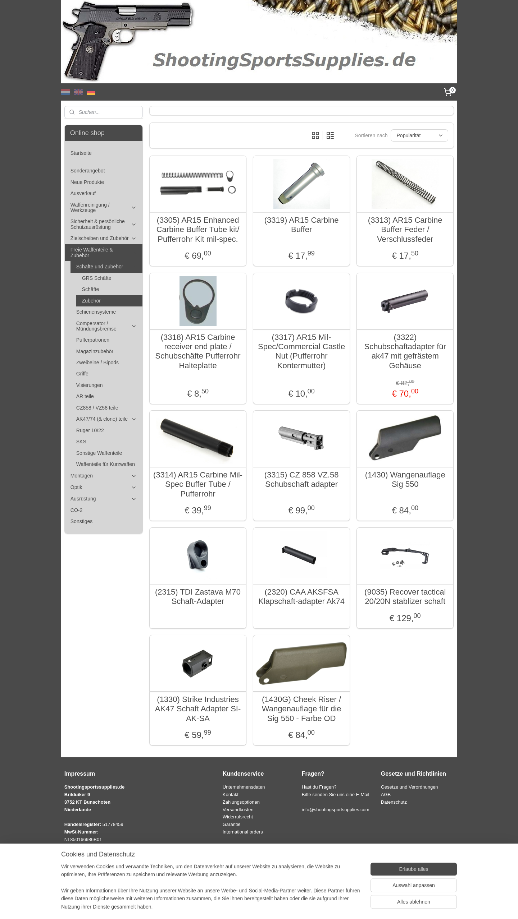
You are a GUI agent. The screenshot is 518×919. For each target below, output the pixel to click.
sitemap (240, 906)
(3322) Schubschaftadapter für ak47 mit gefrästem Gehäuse (405, 351)
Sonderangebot (88, 171)
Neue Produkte (87, 182)
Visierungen (89, 385)
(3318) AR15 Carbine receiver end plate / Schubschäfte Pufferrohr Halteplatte (197, 351)
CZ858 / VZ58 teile (97, 408)
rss (252, 906)
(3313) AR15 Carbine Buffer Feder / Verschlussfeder (405, 230)
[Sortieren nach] (419, 135)
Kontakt (230, 794)
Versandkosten (238, 809)
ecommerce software (276, 906)
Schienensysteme (96, 312)
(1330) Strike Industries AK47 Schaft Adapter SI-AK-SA (198, 709)
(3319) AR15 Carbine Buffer (301, 225)
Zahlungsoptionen (241, 802)
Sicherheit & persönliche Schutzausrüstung (104, 224)
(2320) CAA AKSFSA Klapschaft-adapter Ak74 (301, 596)
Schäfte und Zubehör (106, 267)
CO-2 (76, 510)
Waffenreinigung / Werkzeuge (104, 207)
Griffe (82, 374)
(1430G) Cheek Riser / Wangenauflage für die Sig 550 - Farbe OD (301, 709)
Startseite (81, 153)
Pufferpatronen (92, 340)
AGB (386, 794)
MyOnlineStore (333, 906)
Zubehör (91, 301)
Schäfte (90, 289)
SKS (81, 441)
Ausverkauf (83, 193)
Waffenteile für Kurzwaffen (105, 464)
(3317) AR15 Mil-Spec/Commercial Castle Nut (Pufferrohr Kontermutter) (301, 351)
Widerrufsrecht (238, 816)
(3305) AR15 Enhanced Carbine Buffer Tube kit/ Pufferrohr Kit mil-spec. (197, 230)
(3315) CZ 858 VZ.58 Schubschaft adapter (301, 479)
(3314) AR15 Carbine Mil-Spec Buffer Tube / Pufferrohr (197, 484)
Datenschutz (394, 802)
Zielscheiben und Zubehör (104, 238)
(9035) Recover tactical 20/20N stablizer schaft (405, 596)
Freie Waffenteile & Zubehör (104, 252)
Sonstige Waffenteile (99, 453)
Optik (104, 487)
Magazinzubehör (95, 351)
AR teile (85, 396)
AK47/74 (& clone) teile (106, 419)
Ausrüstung (104, 499)
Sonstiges (81, 521)
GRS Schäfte (97, 278)
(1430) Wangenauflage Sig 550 (405, 479)
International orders (243, 832)
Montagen (104, 476)
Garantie (232, 824)
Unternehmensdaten (244, 787)
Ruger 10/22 (90, 430)
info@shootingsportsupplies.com (335, 809)
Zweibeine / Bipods (97, 362)
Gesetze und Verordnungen (409, 787)
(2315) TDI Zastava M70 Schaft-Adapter (198, 596)
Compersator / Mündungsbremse (106, 326)
